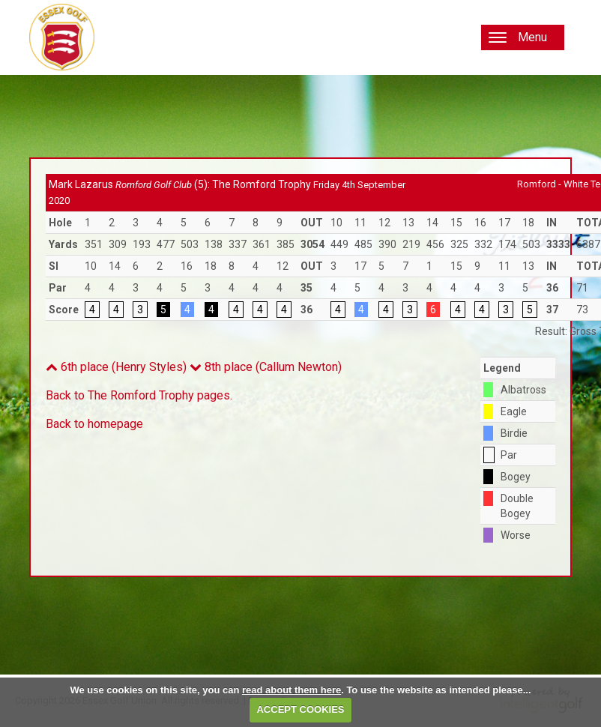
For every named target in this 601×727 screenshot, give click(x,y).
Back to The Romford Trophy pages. (139, 395)
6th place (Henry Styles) (116, 367)
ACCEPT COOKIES (300, 709)
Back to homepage (94, 424)
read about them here (291, 690)
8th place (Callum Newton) (266, 367)
